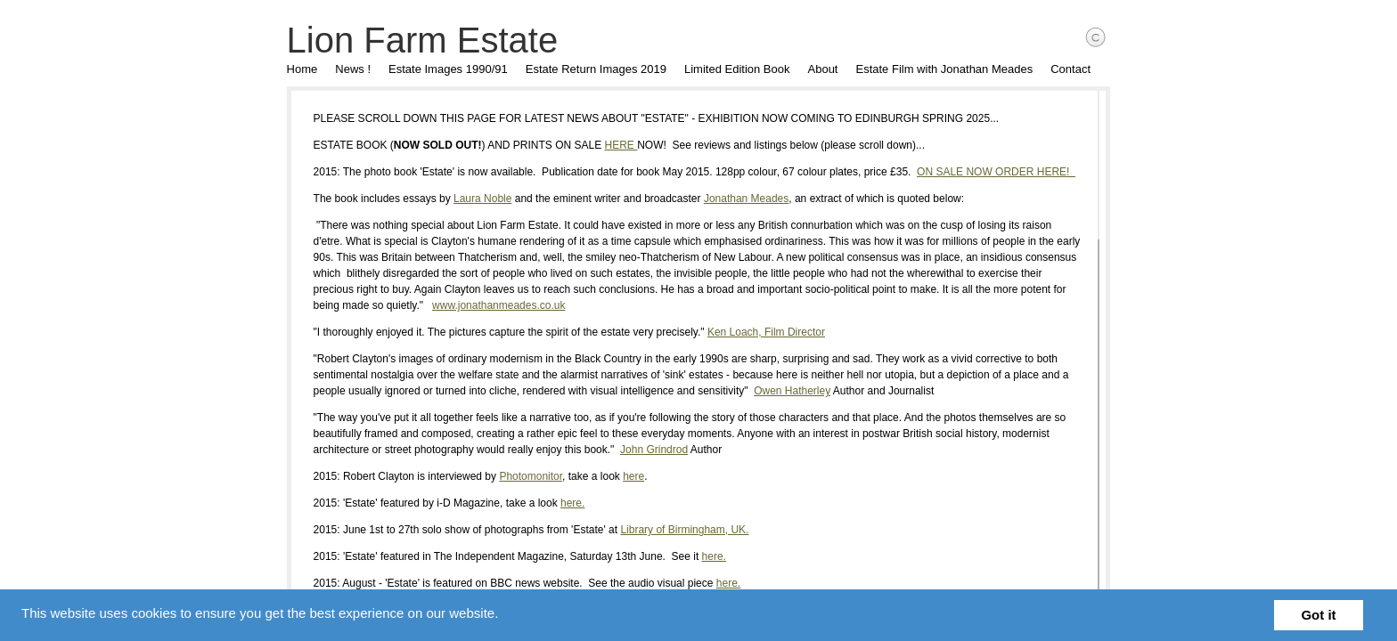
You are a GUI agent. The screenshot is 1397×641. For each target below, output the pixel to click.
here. (556, 503)
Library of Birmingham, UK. (669, 529)
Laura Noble (466, 198)
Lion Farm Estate (407, 40)
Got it (1318, 614)
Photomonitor (515, 476)
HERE (605, 145)
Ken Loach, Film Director (750, 332)
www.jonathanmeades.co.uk (370, 305)
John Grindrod (579, 449)
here (618, 476)
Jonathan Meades (730, 198)
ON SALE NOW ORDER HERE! (980, 172)
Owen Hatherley (741, 391)
